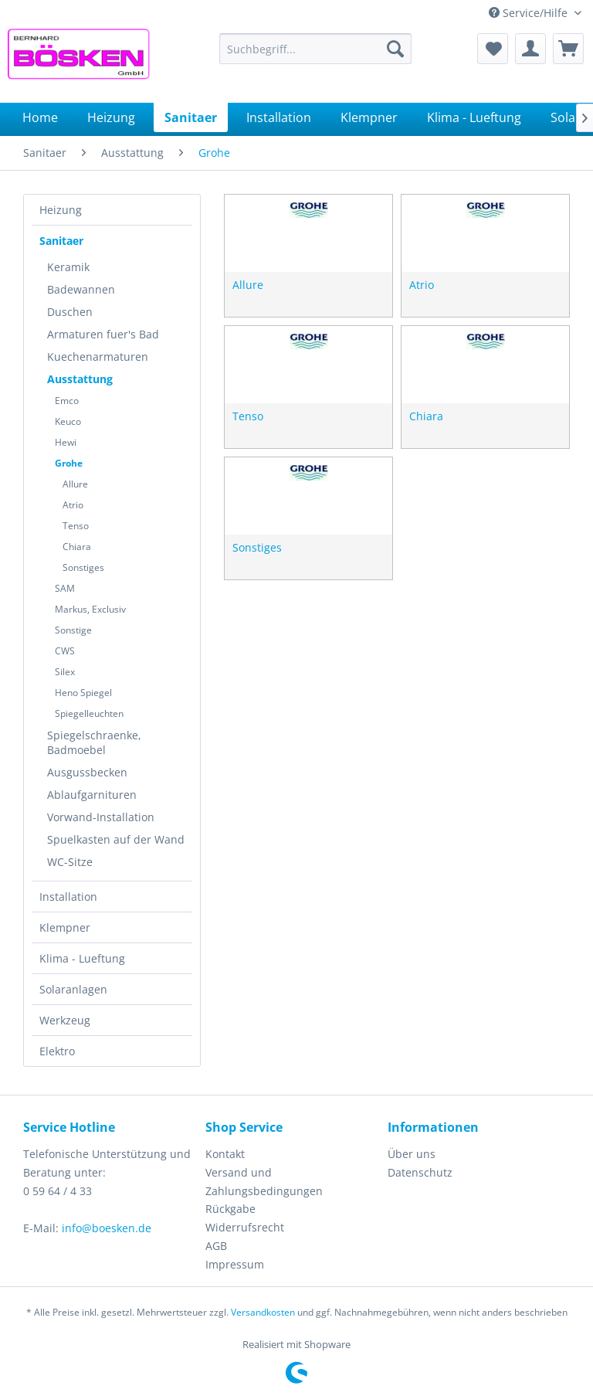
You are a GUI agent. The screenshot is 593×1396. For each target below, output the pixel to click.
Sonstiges (83, 567)
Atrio (73, 504)
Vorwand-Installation (100, 817)
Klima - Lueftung (82, 958)
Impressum (234, 1264)
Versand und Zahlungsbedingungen (264, 1181)
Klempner (64, 927)
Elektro (57, 1051)
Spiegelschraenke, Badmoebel (94, 742)
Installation (68, 896)
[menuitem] (315, 48)
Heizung (60, 209)
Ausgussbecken (87, 772)
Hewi (65, 442)
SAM (65, 588)
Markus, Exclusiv (90, 609)
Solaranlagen (73, 989)
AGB (216, 1245)
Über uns (411, 1153)
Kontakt (225, 1153)
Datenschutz (420, 1172)
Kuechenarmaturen (97, 356)
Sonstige (73, 630)
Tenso (76, 525)
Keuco (68, 421)
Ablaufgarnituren (92, 794)
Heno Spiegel (83, 692)
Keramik (68, 267)
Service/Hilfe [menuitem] (530, 12)
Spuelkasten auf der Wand (116, 839)
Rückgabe (230, 1208)
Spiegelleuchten (89, 713)
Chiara (77, 546)
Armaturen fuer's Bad (103, 334)
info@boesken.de (106, 1228)
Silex (65, 671)
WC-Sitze (70, 861)
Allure (75, 484)
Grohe (69, 463)
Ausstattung (80, 379)
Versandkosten (263, 1312)
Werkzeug (64, 1020)
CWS (65, 650)
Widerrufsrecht (244, 1227)
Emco (67, 400)
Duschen (70, 311)
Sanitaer (61, 240)
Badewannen (81, 289)
